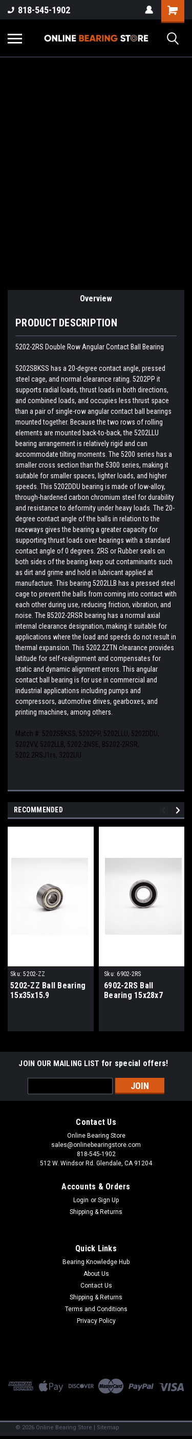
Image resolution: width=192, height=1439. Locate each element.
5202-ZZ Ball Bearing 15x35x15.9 (48, 990)
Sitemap (108, 1427)
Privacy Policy (96, 1320)
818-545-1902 (39, 10)
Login (81, 1200)
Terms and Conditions (96, 1309)
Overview (96, 298)
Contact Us (96, 1285)
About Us (96, 1273)
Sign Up (108, 1200)
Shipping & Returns (96, 1211)
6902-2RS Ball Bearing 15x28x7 (133, 990)
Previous (165, 810)
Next (179, 810)
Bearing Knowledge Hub (96, 1262)
